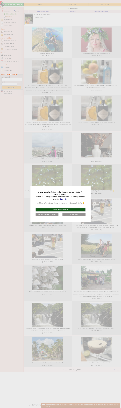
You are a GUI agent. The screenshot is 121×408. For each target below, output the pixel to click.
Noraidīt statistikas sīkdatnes (47, 214)
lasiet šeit (63, 199)
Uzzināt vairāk (74, 214)
